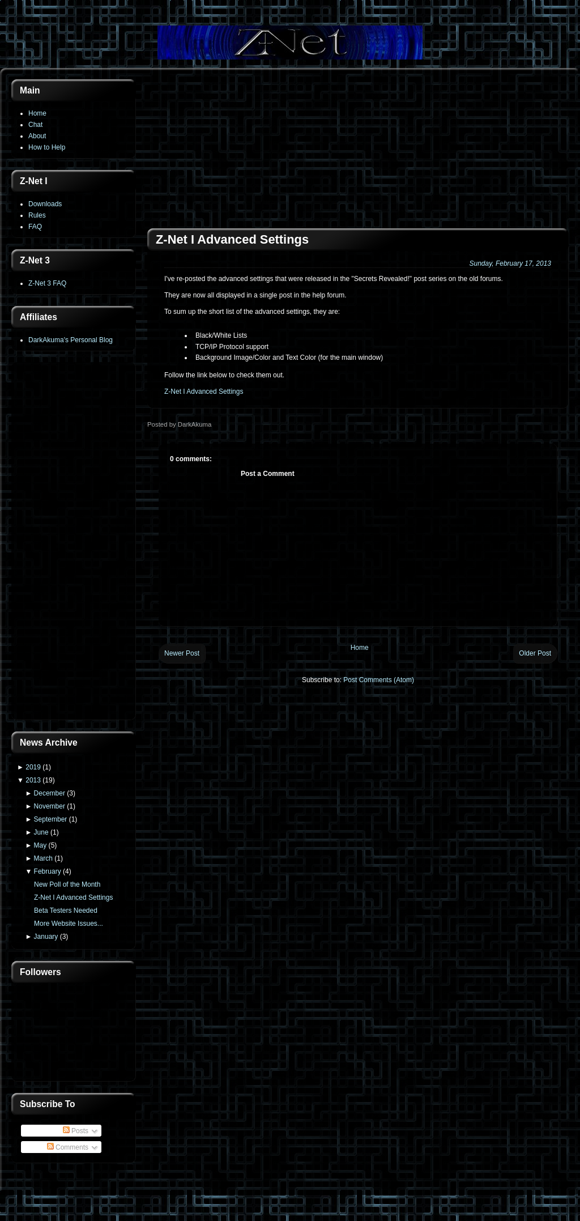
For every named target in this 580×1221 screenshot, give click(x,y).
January (46, 937)
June (41, 832)
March (43, 858)
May (40, 845)
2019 (33, 767)
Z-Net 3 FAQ (47, 283)
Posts (75, 1131)
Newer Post (181, 653)
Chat (35, 125)
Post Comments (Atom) (378, 680)
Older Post (535, 653)
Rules (37, 215)
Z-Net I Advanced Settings (73, 897)
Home (37, 113)
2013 (33, 780)
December (49, 793)
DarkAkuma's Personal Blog (70, 340)
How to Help (46, 147)
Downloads (45, 204)
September (50, 819)
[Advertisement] (73, 542)
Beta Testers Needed (65, 910)
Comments (67, 1147)
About (37, 136)
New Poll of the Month (67, 884)
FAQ (35, 227)
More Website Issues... (68, 924)
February (47, 871)
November (49, 806)
